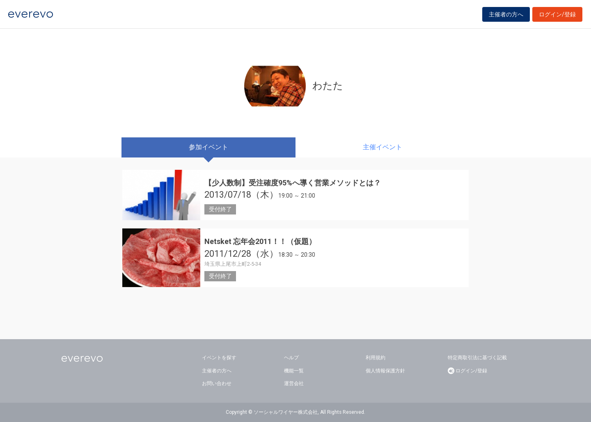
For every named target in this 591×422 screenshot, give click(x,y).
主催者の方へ (506, 17)
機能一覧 (294, 371)
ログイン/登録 (557, 17)
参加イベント (208, 147)
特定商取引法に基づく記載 (477, 357)
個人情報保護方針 (385, 371)
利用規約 (375, 357)
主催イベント (382, 147)
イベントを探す (219, 357)
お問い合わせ (216, 383)
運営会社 (294, 383)
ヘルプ (291, 357)
